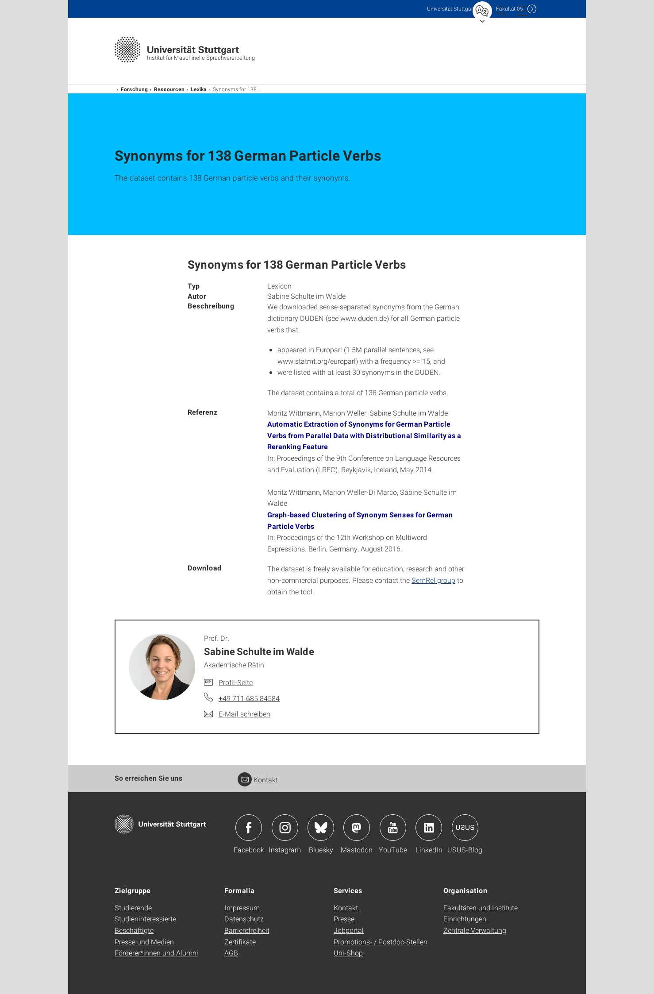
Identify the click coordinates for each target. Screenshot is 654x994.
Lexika (199, 88)
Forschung (134, 88)
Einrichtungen (464, 918)
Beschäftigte (134, 930)
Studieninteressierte (145, 918)
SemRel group (433, 580)
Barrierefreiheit (246, 930)
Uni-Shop (348, 952)
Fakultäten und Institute (480, 907)
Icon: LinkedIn (428, 827)
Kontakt (258, 779)
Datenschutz (244, 918)
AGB (231, 952)
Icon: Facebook (248, 827)
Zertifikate (240, 941)
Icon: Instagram (285, 827)
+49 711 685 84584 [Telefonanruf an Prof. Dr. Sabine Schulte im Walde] (249, 698)
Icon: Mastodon (356, 827)
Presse (344, 918)
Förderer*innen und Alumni (156, 952)
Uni (451, 8)
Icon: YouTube (393, 827)
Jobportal (349, 930)
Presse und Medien (144, 941)
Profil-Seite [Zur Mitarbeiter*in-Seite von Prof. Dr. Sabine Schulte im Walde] (236, 682)
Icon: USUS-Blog (465, 827)
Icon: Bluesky (321, 827)
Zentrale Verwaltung (474, 930)
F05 (509, 8)
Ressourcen (169, 88)
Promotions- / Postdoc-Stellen (380, 941)
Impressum (242, 907)
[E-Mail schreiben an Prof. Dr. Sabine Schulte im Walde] (237, 714)
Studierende (133, 907)
